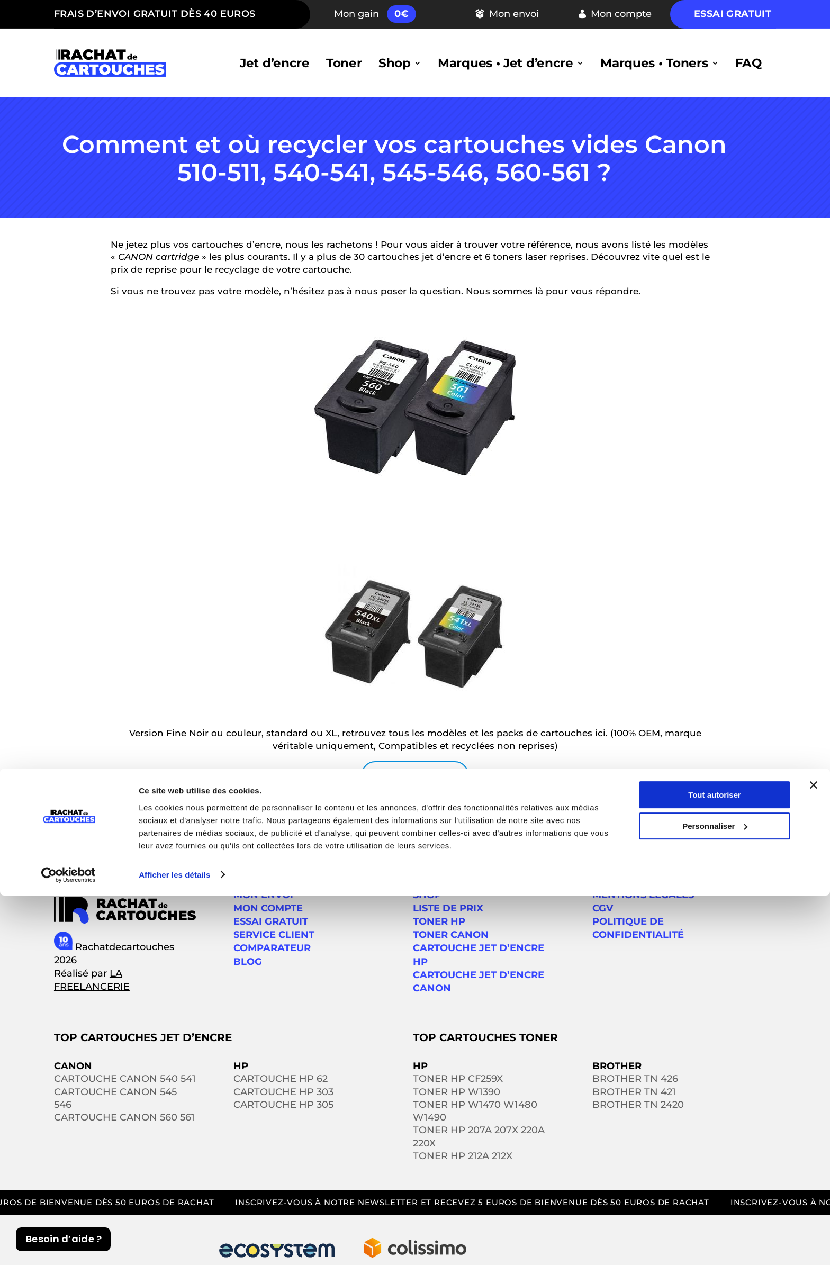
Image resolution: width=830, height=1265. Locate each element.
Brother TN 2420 (638, 1104)
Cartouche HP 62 (280, 1079)
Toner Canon (451, 935)
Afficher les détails (174, 1244)
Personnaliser (714, 1195)
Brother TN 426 (635, 1079)
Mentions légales (643, 895)
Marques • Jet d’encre (505, 63)
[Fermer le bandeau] (813, 1155)
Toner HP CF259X (458, 1079)
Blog (247, 962)
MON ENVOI (263, 895)
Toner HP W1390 (456, 1092)
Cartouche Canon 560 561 (124, 1117)
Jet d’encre (275, 63)
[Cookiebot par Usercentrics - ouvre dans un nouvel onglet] (68, 1244)
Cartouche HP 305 (283, 1104)
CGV (602, 908)
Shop (394, 63)
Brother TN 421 (634, 1092)
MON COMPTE (268, 908)
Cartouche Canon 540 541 (125, 1079)
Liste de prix (448, 908)
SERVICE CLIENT (273, 935)
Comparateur (272, 948)
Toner (344, 63)
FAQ (748, 63)
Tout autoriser (714, 1164)
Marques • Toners (654, 63)
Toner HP (439, 921)
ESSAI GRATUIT (270, 921)
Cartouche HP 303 (283, 1092)
